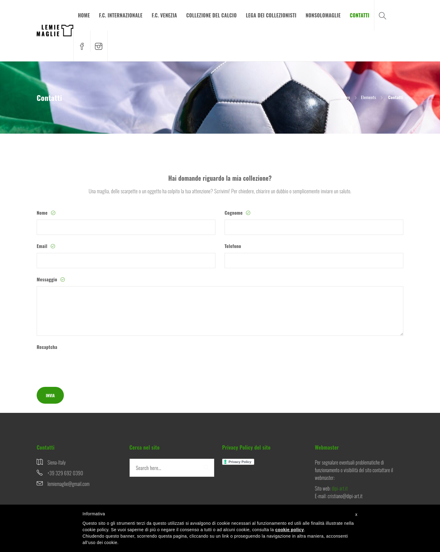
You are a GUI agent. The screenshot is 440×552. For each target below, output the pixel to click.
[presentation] (83, 366)
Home (345, 97)
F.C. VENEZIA (164, 15)
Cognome (234, 212)
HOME (84, 15)
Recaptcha (47, 346)
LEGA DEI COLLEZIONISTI (271, 15)
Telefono (233, 246)
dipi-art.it (340, 488)
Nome (43, 212)
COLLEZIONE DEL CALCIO (211, 15)
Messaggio (47, 279)
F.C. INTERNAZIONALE (120, 15)
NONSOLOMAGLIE (323, 15)
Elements (368, 97)
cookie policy (289, 529)
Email (43, 246)
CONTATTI (359, 15)
